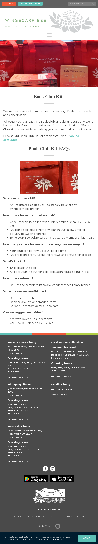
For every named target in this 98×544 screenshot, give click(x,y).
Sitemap (80, 516)
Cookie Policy (55, 539)
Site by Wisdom (45, 526)
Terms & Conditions (35, 516)
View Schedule (59, 394)
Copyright (53, 516)
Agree (86, 538)
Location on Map (16, 353)
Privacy (17, 516)
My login (9, 4)
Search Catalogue (30, 4)
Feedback (67, 516)
